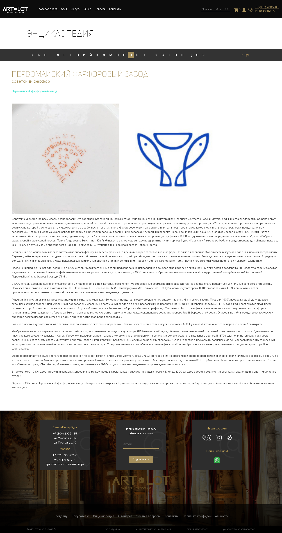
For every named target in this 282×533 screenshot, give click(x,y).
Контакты (172, 516)
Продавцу (60, 516)
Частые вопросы (148, 516)
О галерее (125, 516)
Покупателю (80, 516)
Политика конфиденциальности (206, 516)
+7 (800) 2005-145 (267, 7)
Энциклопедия (103, 516)
